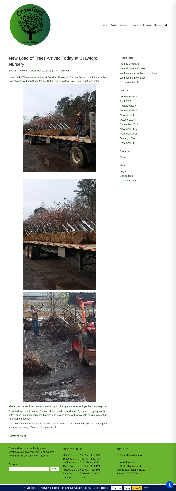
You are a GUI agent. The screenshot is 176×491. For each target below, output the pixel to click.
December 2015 (128, 143)
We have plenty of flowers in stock (138, 73)
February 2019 (128, 105)
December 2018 (128, 110)
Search (13, 464)
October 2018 (127, 119)
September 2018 (129, 124)
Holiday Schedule (129, 63)
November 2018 (128, 115)
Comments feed (128, 180)
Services (147, 25)
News (23, 436)
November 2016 (128, 133)
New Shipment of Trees (132, 68)
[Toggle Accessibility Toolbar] (170, 485)
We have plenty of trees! (133, 77)
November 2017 (128, 129)
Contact (157, 25)
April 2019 (125, 101)
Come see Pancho (130, 82)
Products (135, 25)
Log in (123, 171)
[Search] (165, 25)
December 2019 (128, 96)
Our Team (124, 25)
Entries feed (126, 176)
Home (104, 25)
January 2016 (127, 138)
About (113, 25)
